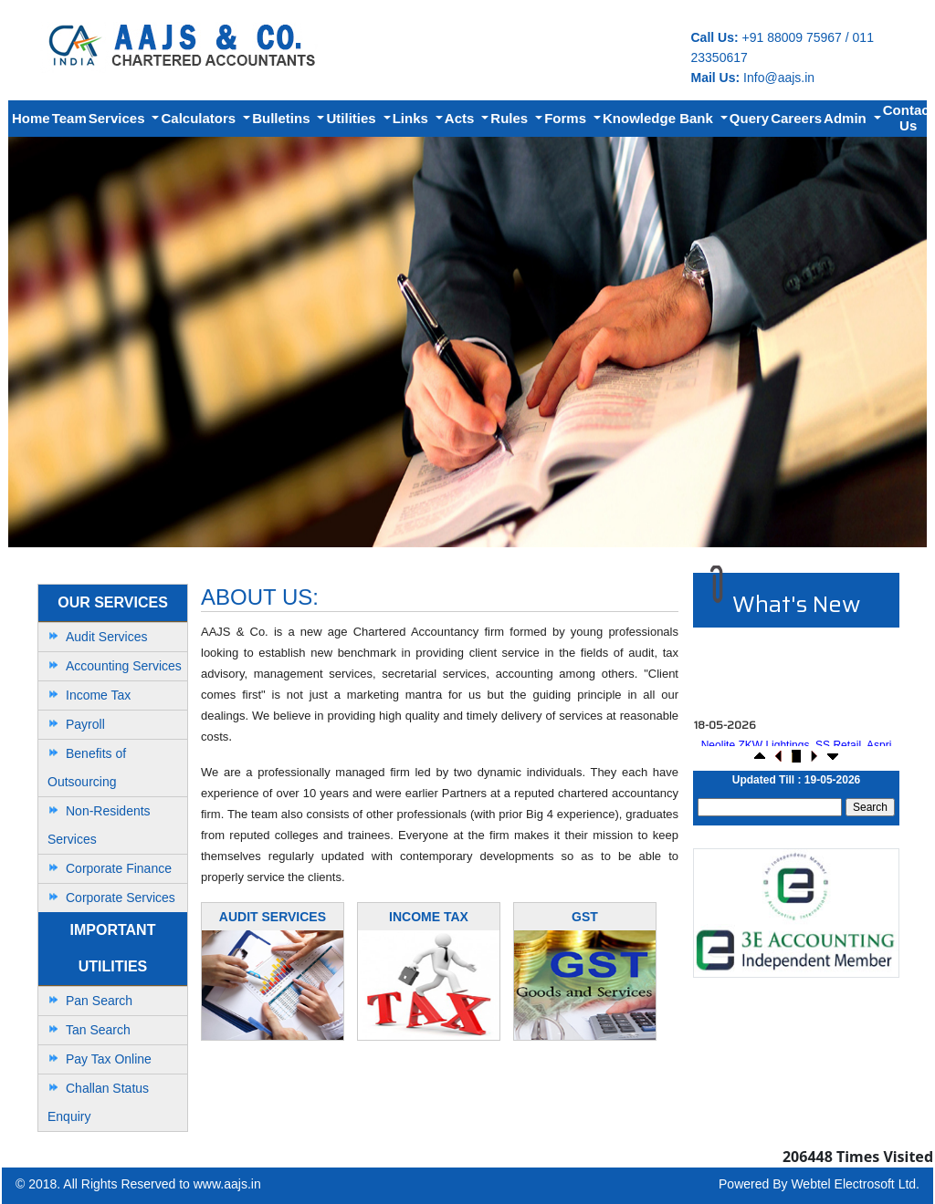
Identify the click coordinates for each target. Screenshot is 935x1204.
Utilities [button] (352, 118)
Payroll (85, 724)
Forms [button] (567, 118)
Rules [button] (510, 118)
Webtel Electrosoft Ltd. (855, 1184)
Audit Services (106, 636)
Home (31, 118)
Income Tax (98, 695)
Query (749, 118)
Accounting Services (124, 666)
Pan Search (99, 1000)
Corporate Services (120, 897)
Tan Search (98, 1029)
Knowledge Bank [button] (660, 118)
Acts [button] (461, 118)
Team (69, 118)
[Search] (770, 807)
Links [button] (412, 118)
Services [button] (119, 118)
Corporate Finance (119, 868)
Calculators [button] (200, 118)
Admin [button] (847, 118)
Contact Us (908, 117)
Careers (796, 118)
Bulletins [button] (283, 118)
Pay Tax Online (109, 1059)
